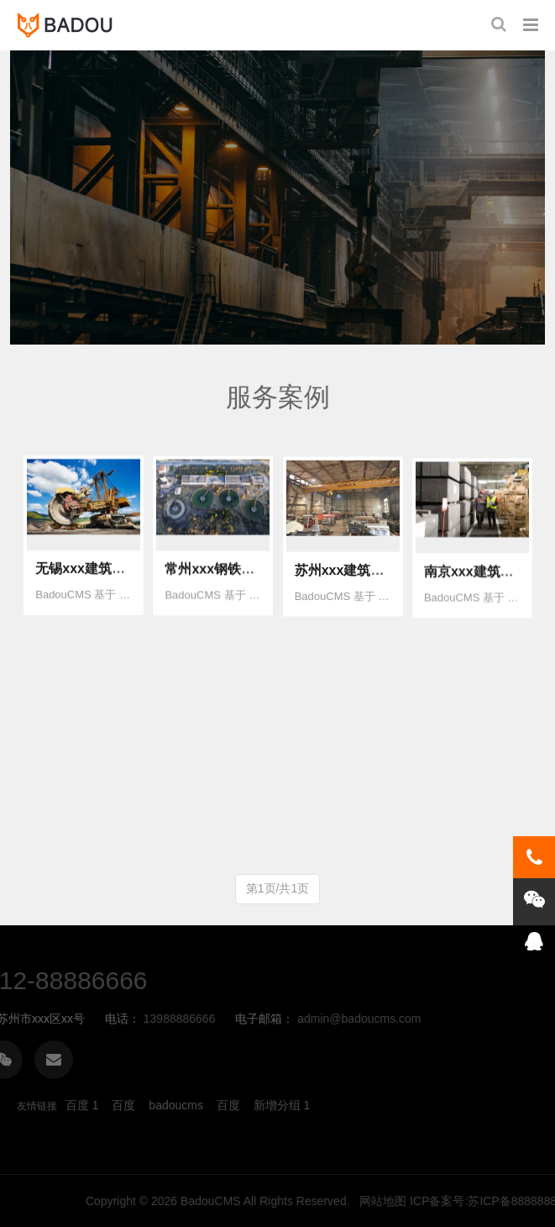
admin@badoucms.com (115, 1018)
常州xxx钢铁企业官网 (230, 585)
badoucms (176, 1105)
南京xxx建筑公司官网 (489, 598)
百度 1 (82, 1105)
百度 (123, 1105)
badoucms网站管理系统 (69, 25)
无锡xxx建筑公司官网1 (104, 581)
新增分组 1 (282, 1105)
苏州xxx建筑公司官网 (360, 591)
